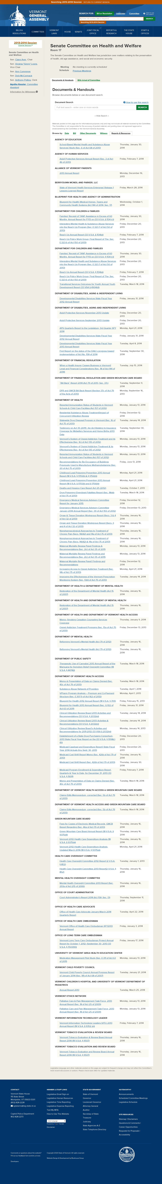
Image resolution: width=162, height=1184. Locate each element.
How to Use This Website (58, 1114)
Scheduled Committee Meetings (133, 1098)
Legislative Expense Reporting (60, 1106)
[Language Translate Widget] (56, 1121)
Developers (15, 1161)
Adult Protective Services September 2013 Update (84, 320)
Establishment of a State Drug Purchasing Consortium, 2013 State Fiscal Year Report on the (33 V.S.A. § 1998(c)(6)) (87, 739)
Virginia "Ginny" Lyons (26, 63)
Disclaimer (51, 1127)
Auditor (86, 1110)
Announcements (126, 1094)
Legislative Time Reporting (58, 1102)
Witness (103, 133)
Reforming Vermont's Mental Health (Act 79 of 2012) (85, 649)
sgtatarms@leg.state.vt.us (23, 1106)
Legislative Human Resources (60, 1098)
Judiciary (87, 1121)
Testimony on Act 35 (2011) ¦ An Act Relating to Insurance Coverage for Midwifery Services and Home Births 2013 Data (88, 431)
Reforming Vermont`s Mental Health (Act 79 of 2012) (85, 641)
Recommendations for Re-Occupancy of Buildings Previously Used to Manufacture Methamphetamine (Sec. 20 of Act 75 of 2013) (88, 465)
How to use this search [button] (135, 102)
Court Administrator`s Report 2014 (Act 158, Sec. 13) (85, 897)
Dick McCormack (23, 75)
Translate (59, 1124)
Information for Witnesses (24, 91)
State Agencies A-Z (91, 1125)
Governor (87, 1098)
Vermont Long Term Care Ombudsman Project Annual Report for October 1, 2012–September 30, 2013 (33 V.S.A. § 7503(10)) (87, 943)
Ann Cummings (23, 71)
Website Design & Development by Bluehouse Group (65, 1158)
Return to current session (96, 2)
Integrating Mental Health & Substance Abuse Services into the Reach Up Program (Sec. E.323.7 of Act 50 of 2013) (87, 227)
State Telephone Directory (94, 1129)
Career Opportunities (128, 1127)
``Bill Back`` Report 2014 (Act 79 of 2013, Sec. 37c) (84, 383)
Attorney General (90, 1106)
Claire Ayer (20, 59)
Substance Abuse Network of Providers (79, 689)
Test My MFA (52, 1110)
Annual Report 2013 (69, 990)
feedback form (23, 1156)
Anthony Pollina (23, 80)
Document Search (102, 102)
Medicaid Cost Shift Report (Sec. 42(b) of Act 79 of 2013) (87, 762)
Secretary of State (91, 1114)
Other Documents (88, 133)
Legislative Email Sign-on (58, 1094)
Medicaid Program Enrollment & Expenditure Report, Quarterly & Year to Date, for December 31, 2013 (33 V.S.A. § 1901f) (85, 773)
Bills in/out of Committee (89, 80)
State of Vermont (90, 1094)
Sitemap (122, 1119)
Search (149, 19)
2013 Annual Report (69, 173)
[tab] (62, 80)
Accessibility (124, 1134)
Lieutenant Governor (92, 1102)
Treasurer (87, 1117)
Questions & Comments (129, 1123)
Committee (134, 13)
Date (67, 133)
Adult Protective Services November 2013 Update (84, 312)
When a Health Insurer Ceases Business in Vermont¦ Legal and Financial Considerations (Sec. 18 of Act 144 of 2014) (87, 368)
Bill (74, 133)
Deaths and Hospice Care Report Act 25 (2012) (83, 488)
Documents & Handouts (63, 80)
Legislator (120, 13)
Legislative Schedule (128, 1102)
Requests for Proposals (129, 1131)
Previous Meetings (82, 70)
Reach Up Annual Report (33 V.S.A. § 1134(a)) (81, 234)
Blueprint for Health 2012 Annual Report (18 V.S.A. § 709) (88, 701)
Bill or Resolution (104, 14)
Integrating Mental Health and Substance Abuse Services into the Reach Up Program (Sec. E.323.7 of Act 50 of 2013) (88, 264)
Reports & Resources (121, 133)
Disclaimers (133, 1119)
